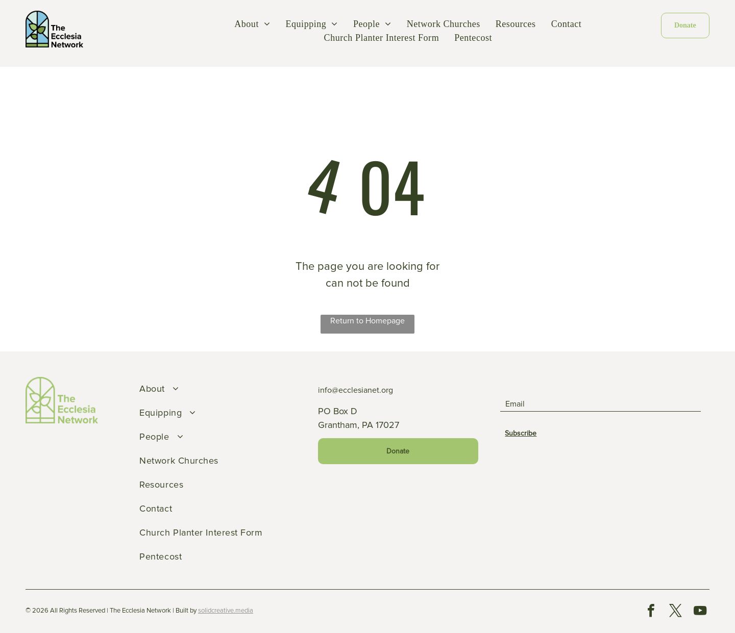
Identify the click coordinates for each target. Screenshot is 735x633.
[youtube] (699, 612)
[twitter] (675, 612)
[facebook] (650, 612)
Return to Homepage (367, 321)
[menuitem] (252, 24)
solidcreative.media (225, 610)
